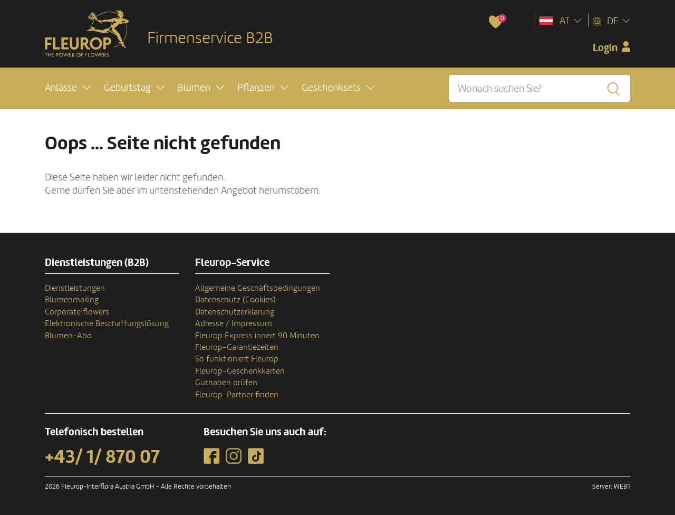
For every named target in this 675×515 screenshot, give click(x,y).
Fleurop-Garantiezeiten (236, 347)
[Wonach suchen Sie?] (539, 88)
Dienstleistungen (75, 288)
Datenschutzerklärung (234, 312)
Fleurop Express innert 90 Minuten (257, 335)
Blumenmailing (72, 299)
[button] (68, 88)
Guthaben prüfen (226, 382)
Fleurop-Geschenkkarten (240, 371)
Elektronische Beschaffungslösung (107, 323)
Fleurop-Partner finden (236, 394)
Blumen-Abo (68, 335)
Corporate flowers (77, 312)
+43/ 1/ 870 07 (102, 457)
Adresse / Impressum (233, 323)
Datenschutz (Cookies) (235, 299)
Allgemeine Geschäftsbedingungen (257, 288)
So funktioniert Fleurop (236, 359)
